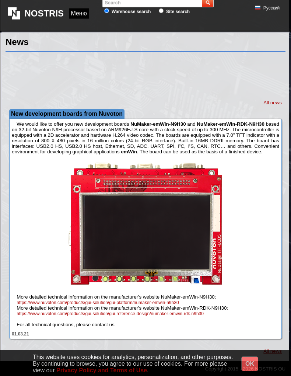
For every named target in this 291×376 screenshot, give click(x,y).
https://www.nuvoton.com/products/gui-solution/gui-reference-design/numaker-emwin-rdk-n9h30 (110, 313)
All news (272, 102)
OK (249, 364)
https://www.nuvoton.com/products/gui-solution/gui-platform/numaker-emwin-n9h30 (98, 302)
